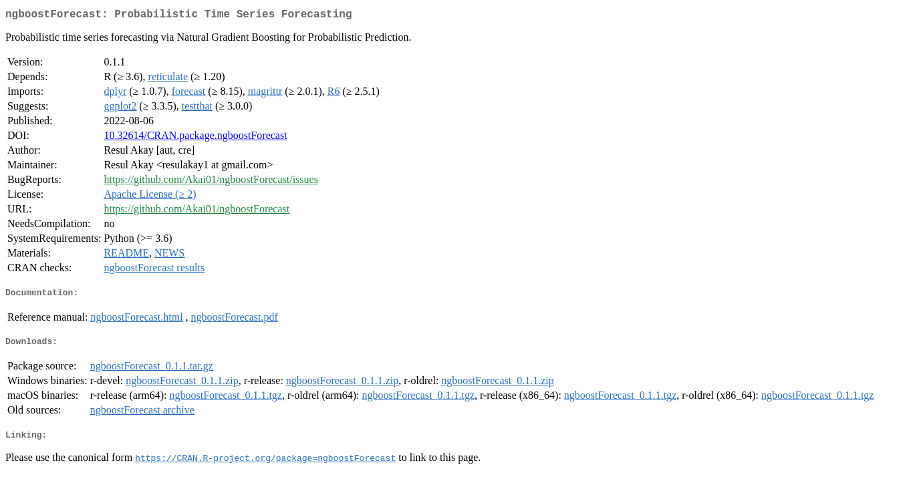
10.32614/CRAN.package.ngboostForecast (195, 138)
